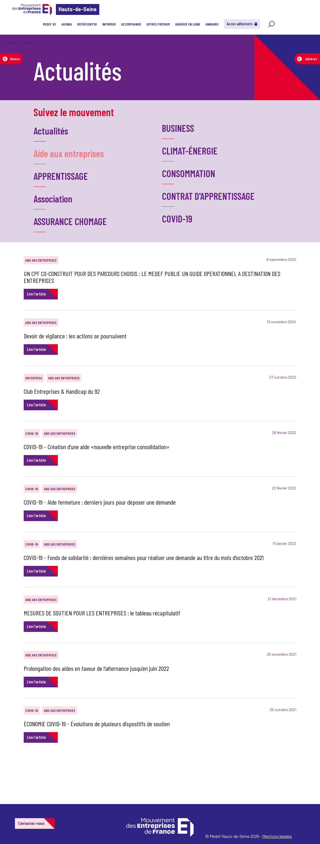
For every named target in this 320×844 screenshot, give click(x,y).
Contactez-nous (31, 823)
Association (53, 198)
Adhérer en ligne (187, 24)
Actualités (51, 130)
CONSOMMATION (188, 173)
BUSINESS (178, 128)
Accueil (13, 42)
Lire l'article (36, 293)
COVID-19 (177, 218)
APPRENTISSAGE (61, 176)
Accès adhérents (242, 23)
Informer (109, 24)
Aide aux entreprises (69, 153)
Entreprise (33, 378)
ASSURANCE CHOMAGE (70, 221)
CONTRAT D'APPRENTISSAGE (208, 196)
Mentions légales (277, 836)
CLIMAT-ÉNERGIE (190, 150)
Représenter (87, 24)
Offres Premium (158, 24)
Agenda (66, 24)
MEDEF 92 (49, 24)
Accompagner (131, 24)
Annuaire (212, 24)
